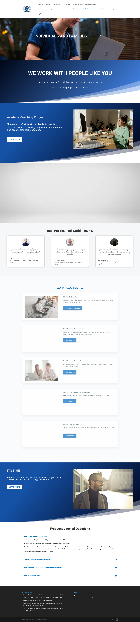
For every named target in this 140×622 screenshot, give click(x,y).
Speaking (48, 4)
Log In (39, 14)
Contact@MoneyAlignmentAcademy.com (86, 598)
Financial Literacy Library (106, 9)
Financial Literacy (90, 4)
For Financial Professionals (69, 9)
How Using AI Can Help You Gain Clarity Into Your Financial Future (42, 598)
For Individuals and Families (87, 9)
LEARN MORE (14, 139)
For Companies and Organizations (48, 9)
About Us (40, 4)
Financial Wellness (77, 4)
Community (57, 4)
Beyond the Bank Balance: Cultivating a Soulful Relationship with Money (44, 595)
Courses (67, 4)
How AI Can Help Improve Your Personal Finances (38, 600)
